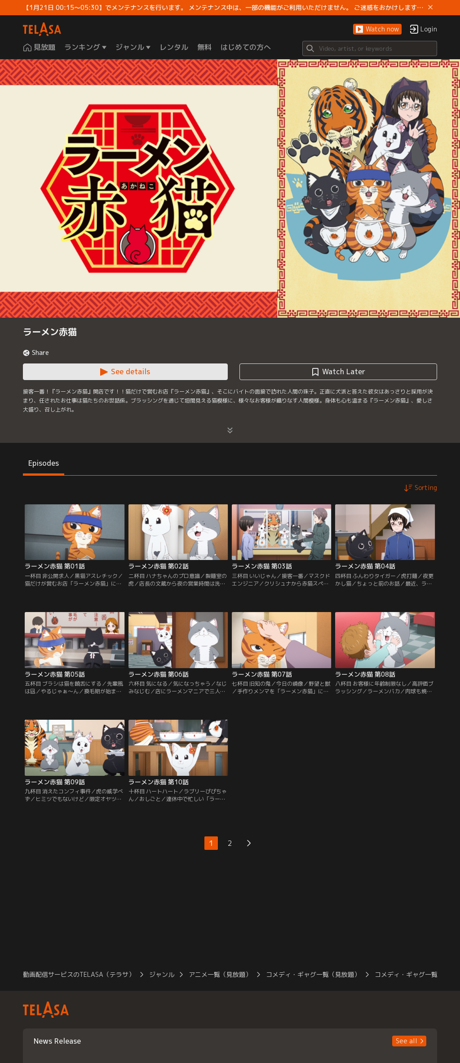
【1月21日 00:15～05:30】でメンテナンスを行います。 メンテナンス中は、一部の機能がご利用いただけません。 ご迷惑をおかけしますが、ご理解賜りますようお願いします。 (224, 8)
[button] (377, 29)
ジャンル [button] (161, 974)
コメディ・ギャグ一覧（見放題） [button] (313, 974)
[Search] (369, 48)
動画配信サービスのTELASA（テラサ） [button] (79, 974)
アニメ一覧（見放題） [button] (220, 974)
